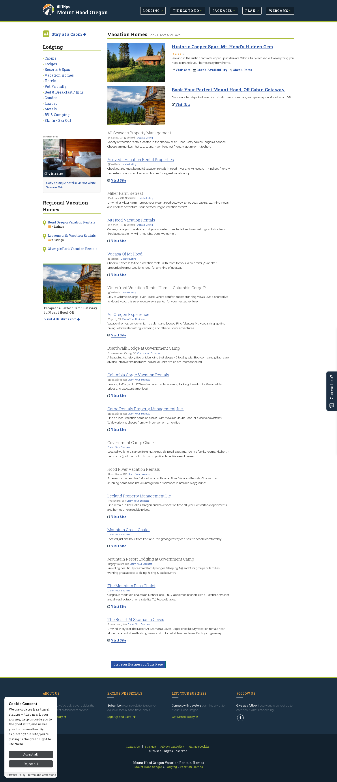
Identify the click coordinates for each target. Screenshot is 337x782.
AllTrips (63, 6)
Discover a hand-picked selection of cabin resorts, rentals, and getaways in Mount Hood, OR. (232, 97)
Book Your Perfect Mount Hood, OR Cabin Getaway (228, 89)
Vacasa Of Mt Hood (124, 254)
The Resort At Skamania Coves (135, 619)
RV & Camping (57, 114)
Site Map (150, 746)
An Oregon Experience (128, 314)
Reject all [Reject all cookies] (31, 774)
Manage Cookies (199, 746)
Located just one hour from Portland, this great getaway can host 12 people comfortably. (164, 539)
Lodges (51, 64)
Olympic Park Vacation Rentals (72, 249)
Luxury (51, 103)
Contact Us (133, 746)
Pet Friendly (56, 86)
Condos (51, 97)
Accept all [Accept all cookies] (31, 765)
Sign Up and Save (121, 717)
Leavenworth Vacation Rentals (72, 235)
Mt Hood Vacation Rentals (131, 220)
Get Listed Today (185, 717)
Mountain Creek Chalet (128, 529)
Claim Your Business (133, 319)
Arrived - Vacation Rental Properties (140, 159)
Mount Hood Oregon (82, 12)
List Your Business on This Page (138, 664)
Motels (51, 109)
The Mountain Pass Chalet (131, 585)
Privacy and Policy (172, 746)
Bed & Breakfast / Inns (64, 92)
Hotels (50, 80)
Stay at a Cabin (69, 34)
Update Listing (145, 137)
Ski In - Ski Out (58, 120)
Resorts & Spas (57, 69)
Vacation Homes (59, 75)
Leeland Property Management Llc (139, 496)
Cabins (50, 58)
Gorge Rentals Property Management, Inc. (145, 408)
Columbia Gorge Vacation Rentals (138, 374)
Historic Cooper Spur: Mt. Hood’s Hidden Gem (222, 46)
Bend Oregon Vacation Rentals (71, 222)
